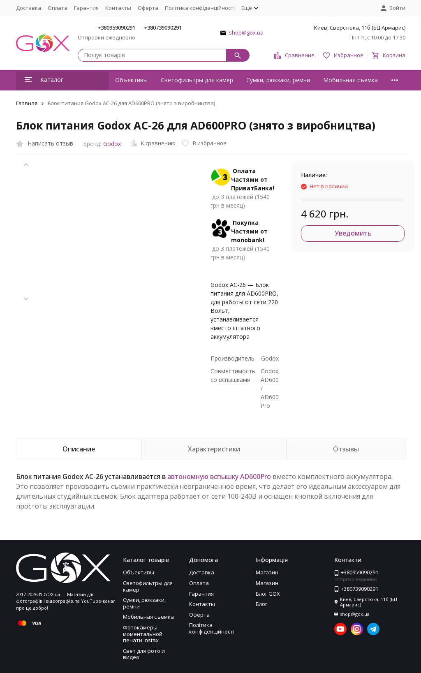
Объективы (131, 80)
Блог (261, 604)
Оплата (57, 8)
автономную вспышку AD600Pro (219, 476)
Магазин (267, 572)
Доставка (28, 8)
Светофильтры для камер (197, 80)
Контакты (118, 8)
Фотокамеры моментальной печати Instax (142, 634)
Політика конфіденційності (200, 8)
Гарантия (86, 8)
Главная (26, 103)
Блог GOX (268, 593)
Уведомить (353, 233)
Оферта (148, 8)
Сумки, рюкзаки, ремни (278, 80)
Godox (112, 144)
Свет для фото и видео (144, 654)
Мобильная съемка (350, 80)
